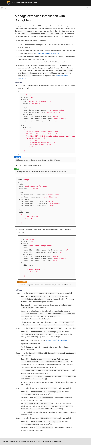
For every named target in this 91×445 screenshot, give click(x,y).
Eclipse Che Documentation (24, 3)
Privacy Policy (25, 441)
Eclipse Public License (44, 441)
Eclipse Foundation (14, 441)
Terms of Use (33, 441)
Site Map (5, 441)
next (87, 7)
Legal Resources (56, 441)
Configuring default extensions (48, 53)
